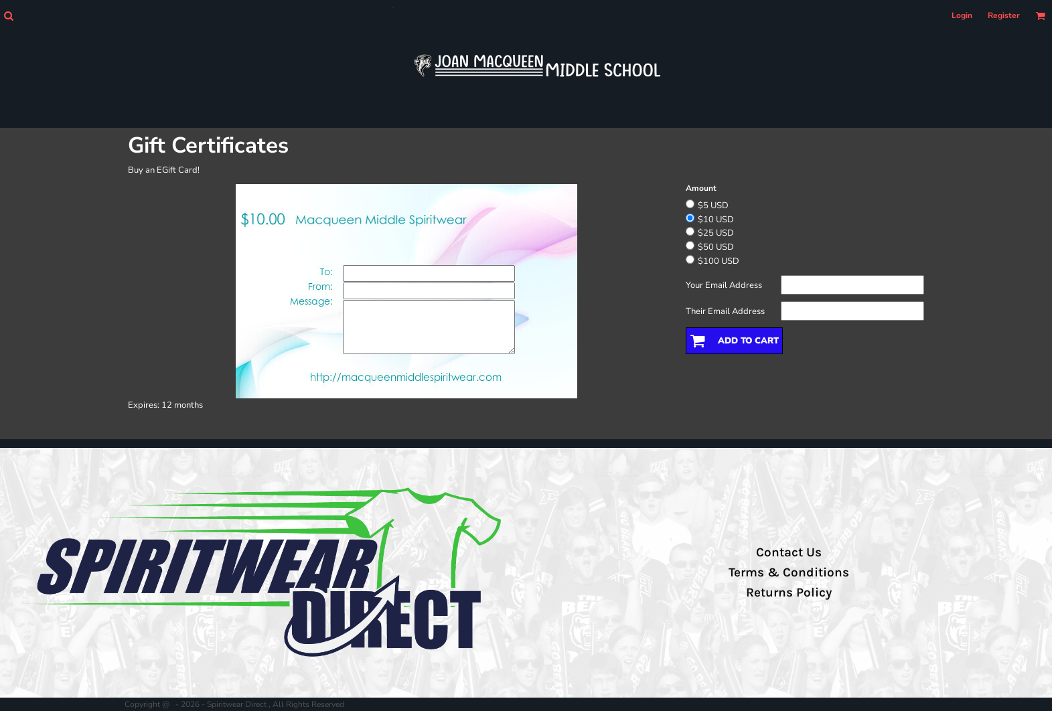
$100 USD (718, 261)
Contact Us (789, 552)
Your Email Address (724, 285)
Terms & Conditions (789, 572)
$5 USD (713, 206)
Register (1004, 15)
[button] (8, 16)
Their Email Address (725, 311)
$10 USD (716, 220)
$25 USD (716, 233)
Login (962, 15)
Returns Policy (789, 592)
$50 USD (716, 247)
